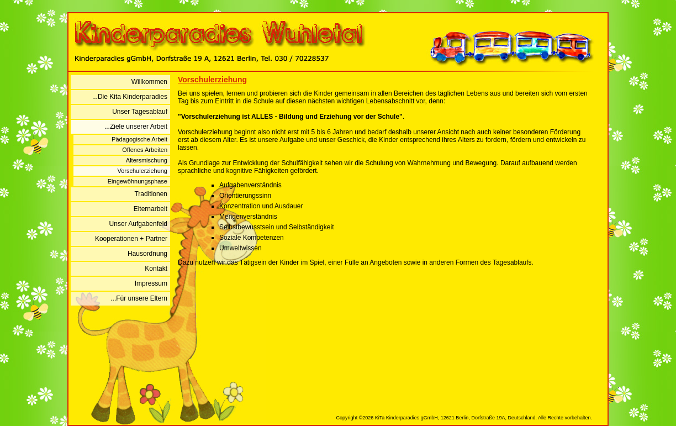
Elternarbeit (150, 209)
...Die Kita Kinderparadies (129, 97)
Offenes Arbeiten (144, 149)
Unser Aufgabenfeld (138, 224)
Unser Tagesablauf (139, 111)
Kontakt (156, 268)
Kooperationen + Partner (131, 239)
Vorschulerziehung (142, 170)
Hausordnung (147, 253)
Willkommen (149, 82)
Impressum (151, 283)
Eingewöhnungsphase (137, 181)
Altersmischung (146, 160)
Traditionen (150, 194)
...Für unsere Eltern (138, 298)
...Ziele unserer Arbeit (135, 126)
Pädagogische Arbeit (139, 139)
